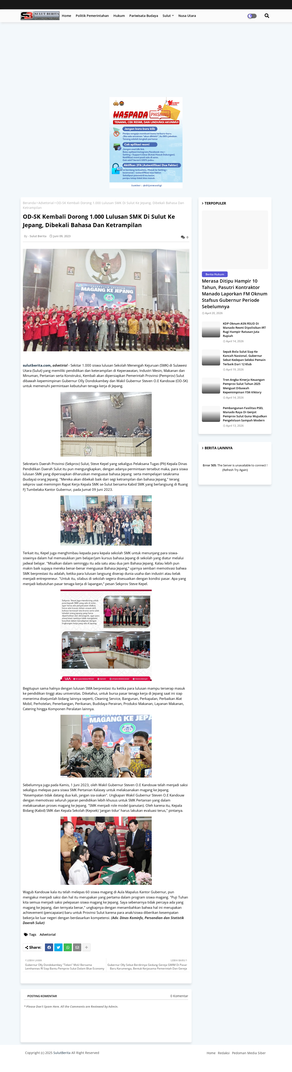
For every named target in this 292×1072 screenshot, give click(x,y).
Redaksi (224, 1053)
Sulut (167, 15)
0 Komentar (179, 996)
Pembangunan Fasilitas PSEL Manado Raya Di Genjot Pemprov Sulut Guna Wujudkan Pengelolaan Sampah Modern (245, 414)
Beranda (29, 203)
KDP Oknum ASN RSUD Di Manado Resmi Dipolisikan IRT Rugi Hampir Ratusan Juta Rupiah (244, 329)
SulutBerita (61, 1053)
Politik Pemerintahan (92, 15)
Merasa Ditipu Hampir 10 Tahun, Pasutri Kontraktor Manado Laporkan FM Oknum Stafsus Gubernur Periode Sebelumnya (234, 294)
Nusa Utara (187, 15)
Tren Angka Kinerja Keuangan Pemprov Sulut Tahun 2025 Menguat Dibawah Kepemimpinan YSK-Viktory (244, 386)
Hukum (119, 15)
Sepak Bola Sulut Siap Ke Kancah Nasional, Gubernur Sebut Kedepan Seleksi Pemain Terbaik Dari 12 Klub (244, 357)
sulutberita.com (37, 365)
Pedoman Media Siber (249, 1053)
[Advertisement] (146, 62)
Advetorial (46, 203)
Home (66, 15)
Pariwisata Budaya (143, 15)
